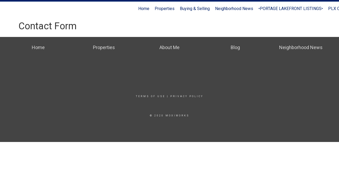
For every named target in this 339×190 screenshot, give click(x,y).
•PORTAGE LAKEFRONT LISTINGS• (290, 8)
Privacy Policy (186, 96)
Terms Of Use (150, 96)
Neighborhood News (234, 8)
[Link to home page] (7, 9)
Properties (165, 8)
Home (143, 8)
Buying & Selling (195, 8)
